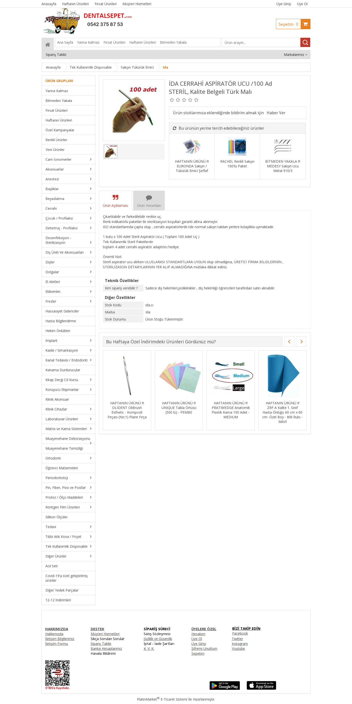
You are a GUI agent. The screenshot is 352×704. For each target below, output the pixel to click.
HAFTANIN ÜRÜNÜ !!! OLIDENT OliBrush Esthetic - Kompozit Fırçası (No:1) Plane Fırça (127, 410)
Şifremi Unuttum (204, 648)
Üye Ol (302, 3)
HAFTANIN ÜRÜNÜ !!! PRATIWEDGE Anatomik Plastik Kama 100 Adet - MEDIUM (231, 410)
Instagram (240, 643)
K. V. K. (149, 648)
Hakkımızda (54, 633)
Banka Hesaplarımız (106, 648)
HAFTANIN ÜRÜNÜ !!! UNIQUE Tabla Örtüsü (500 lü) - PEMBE (179, 408)
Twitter (237, 638)
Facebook (240, 633)
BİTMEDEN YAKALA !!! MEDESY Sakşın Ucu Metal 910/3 (282, 166)
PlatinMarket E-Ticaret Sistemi (162, 699)
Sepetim (290, 24)
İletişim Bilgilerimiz (59, 638)
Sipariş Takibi (101, 643)
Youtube (238, 648)
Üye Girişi (283, 3)
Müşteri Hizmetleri (105, 633)
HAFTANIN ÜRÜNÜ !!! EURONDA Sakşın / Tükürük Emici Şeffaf (192, 166)
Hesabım (198, 633)
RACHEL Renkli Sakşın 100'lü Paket (237, 163)
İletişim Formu (56, 643)
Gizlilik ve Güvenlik (158, 638)
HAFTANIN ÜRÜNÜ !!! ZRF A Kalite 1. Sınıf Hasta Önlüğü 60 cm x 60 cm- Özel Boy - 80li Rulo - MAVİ (282, 412)
